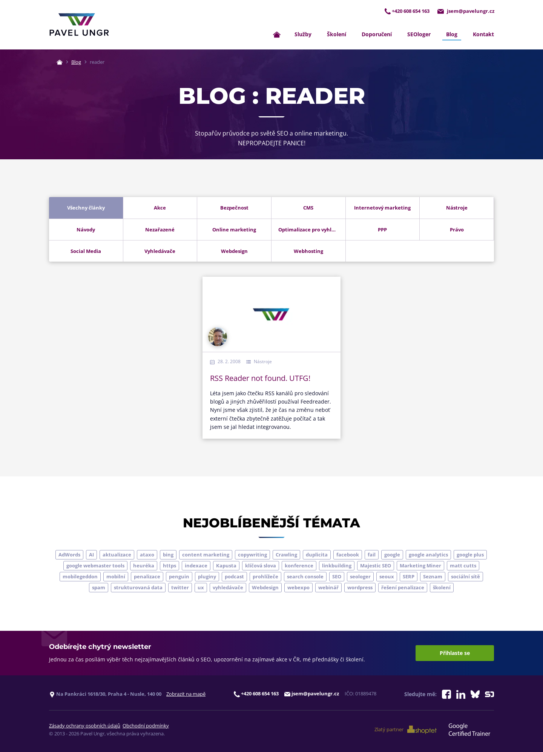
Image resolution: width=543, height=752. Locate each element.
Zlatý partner (406, 730)
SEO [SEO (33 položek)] (336, 576)
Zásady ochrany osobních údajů (84, 726)
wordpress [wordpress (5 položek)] (360, 587)
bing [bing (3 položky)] (168, 555)
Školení (336, 34)
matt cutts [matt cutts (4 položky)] (463, 565)
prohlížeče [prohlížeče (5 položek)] (265, 576)
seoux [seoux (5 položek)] (386, 576)
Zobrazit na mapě (186, 694)
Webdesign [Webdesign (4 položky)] (265, 587)
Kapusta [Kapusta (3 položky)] (226, 565)
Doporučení (377, 34)
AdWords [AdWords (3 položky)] (69, 555)
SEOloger (419, 34)
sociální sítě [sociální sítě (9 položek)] (465, 576)
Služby (303, 34)
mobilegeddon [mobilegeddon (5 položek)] (80, 576)
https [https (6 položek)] (169, 565)
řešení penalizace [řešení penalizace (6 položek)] (402, 587)
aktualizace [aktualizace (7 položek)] (117, 555)
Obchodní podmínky (146, 726)
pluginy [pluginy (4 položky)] (207, 576)
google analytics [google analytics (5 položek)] (428, 555)
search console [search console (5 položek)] (305, 576)
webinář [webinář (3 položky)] (328, 587)
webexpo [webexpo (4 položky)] (298, 587)
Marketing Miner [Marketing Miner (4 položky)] (420, 565)
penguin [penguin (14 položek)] (179, 576)
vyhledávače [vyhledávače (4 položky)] (228, 587)
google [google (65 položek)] (392, 555)
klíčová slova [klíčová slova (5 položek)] (260, 565)
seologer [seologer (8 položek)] (360, 576)
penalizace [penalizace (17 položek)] (147, 576)
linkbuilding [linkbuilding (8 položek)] (336, 565)
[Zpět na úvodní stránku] (79, 25)
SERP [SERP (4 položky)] (408, 576)
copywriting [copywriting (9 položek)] (252, 555)
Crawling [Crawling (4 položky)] (286, 555)
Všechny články (86, 208)
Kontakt (483, 34)
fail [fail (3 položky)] (372, 555)
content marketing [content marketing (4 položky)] (205, 555)
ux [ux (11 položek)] (201, 587)
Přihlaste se (455, 653)
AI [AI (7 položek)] (91, 555)
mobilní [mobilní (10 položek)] (115, 576)
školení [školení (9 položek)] (442, 587)
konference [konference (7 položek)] (299, 565)
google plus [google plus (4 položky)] (470, 555)
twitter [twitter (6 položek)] (180, 587)
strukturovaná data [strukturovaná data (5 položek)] (138, 587)
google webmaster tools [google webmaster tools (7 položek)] (95, 565)
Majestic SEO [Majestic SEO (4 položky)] (375, 565)
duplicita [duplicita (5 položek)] (317, 555)
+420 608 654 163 (405, 10)
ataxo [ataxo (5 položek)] (147, 555)
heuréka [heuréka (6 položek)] (143, 565)
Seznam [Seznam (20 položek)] (432, 576)
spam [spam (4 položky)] (98, 587)
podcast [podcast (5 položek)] (234, 576)
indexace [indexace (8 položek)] (196, 565)
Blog (451, 34)
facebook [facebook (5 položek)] (347, 555)
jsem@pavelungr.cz (465, 10)
